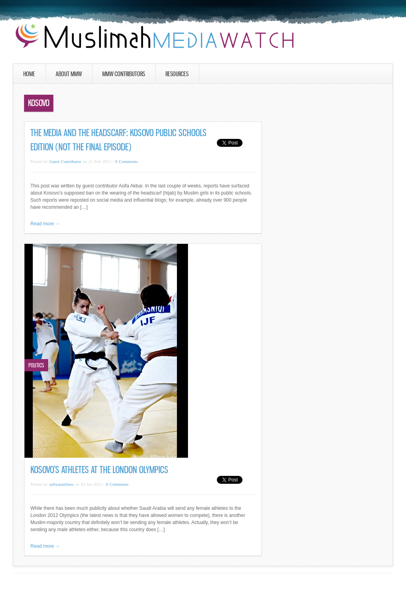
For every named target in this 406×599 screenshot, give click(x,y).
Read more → (45, 223)
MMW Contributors (123, 74)
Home (29, 74)
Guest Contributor (65, 161)
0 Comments (126, 161)
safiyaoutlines (61, 484)
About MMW (69, 74)
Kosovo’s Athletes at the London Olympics (99, 469)
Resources (176, 74)
